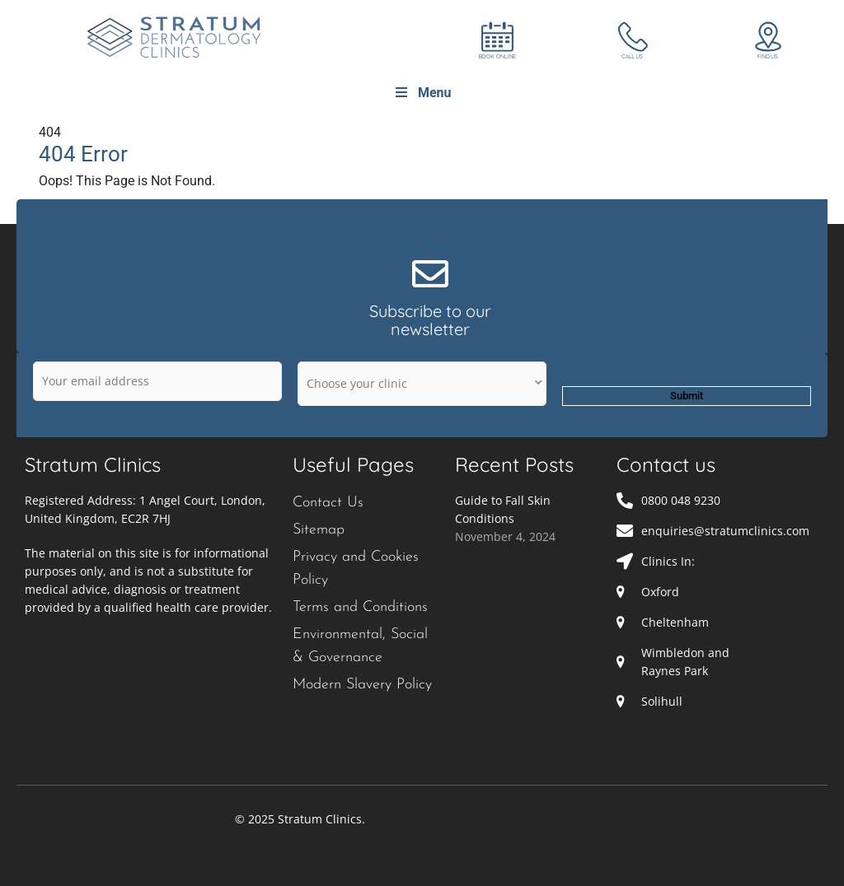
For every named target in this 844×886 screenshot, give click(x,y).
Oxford (660, 591)
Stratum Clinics (93, 464)
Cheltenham (675, 622)
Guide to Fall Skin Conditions (503, 509)
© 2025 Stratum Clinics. (300, 819)
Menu (422, 92)
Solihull (661, 701)
